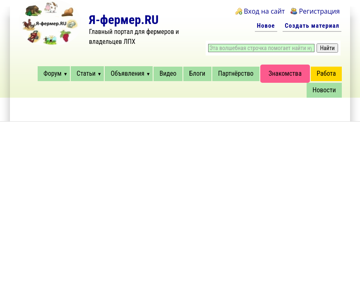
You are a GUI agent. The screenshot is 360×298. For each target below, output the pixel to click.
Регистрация (319, 11)
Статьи (86, 73)
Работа (326, 73)
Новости (324, 90)
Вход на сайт (264, 11)
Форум (52, 73)
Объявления (127, 73)
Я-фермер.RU (123, 19)
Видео (167, 73)
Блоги (197, 73)
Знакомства (285, 73)
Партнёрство (235, 73)
